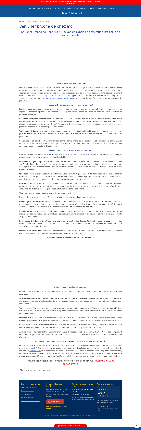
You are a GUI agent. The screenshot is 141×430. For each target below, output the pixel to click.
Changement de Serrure (76, 8)
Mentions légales (91, 418)
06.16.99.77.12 (70, 3)
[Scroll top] (136, 425)
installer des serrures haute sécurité (103, 211)
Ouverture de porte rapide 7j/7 (46, 8)
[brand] (23, 11)
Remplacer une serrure (28, 390)
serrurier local (36, 350)
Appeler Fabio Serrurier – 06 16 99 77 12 (71, 426)
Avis (114, 8)
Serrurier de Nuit (73, 13)
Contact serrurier (100, 8)
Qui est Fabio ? (26, 397)
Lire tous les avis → (103, 409)
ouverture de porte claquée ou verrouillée (58, 98)
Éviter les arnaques (27, 400)
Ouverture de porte (27, 393)
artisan (22, 21)
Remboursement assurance (30, 403)
